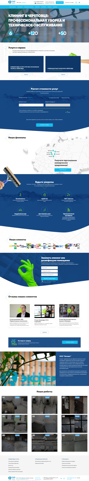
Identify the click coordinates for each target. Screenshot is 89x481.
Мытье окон (10, 465)
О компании (43, 6)
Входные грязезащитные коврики (68, 461)
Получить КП (62, 169)
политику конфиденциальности (46, 282)
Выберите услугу (23, 101)
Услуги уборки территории (13, 463)
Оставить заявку (44, 125)
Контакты (50, 6)
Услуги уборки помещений (13, 461)
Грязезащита (19, 6)
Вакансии (55, 6)
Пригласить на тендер (69, 2)
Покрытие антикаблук (66, 463)
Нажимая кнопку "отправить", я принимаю (48, 282)
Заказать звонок (59, 2)
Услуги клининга (12, 6)
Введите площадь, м (50, 101)
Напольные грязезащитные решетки (69, 467)
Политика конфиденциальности (22, 479)
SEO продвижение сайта (71, 477)
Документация (38, 479)
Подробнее (26, 74)
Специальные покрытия (28, 6)
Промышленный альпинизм (13, 467)
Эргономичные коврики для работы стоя (43, 461)
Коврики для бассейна (39, 463)
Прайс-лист (37, 6)
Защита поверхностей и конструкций (15, 471)
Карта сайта (69, 479)
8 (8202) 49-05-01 (40, 1)
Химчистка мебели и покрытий (14, 469)
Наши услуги (37, 477)
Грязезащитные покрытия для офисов (69, 465)
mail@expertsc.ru (40, 3)
